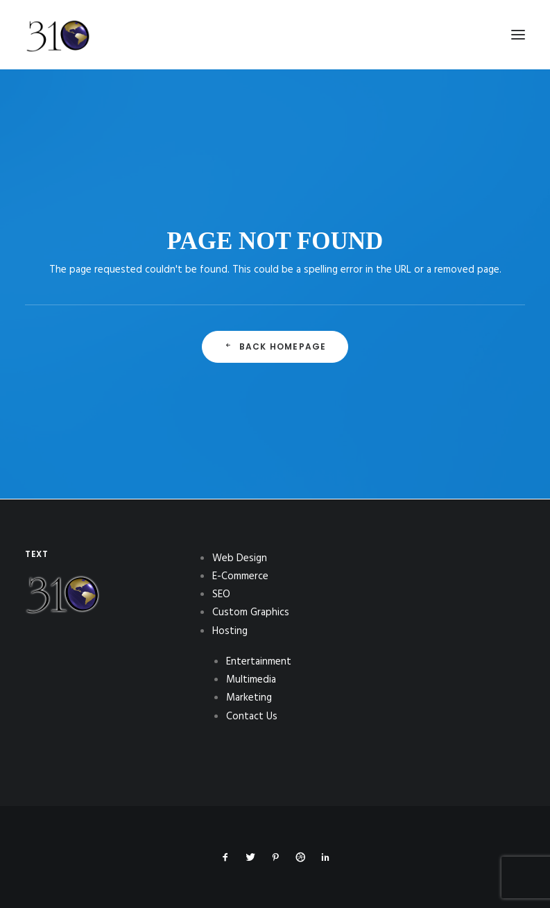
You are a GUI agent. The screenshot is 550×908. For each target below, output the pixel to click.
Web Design (239, 558)
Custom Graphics (250, 612)
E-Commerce (240, 576)
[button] (518, 34)
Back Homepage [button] (275, 346)
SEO (221, 594)
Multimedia (251, 679)
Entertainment (258, 661)
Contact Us (251, 716)
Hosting (230, 631)
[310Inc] (58, 71)
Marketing (249, 697)
